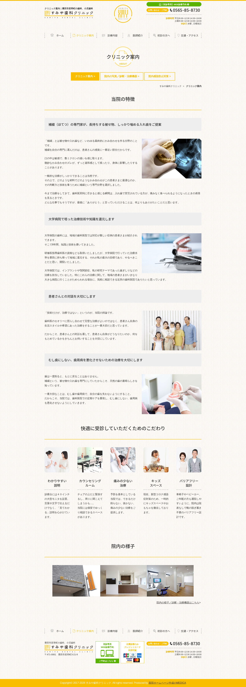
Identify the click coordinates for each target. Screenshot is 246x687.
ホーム (60, 35)
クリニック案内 (85, 35)
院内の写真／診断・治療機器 (120, 76)
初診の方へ (164, 35)
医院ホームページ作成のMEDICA (167, 683)
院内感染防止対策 (158, 76)
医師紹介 (138, 35)
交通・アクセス (189, 35)
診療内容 (112, 35)
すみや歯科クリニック (171, 86)
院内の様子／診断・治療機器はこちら (178, 602)
